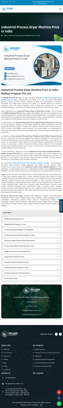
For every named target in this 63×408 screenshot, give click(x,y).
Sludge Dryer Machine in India (14, 257)
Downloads (7, 356)
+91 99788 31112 (41, 3)
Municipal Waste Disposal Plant (45, 363)
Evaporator (38, 356)
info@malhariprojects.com (31, 310)
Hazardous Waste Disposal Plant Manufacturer (19, 240)
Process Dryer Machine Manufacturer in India (19, 246)
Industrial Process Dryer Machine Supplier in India (31, 163)
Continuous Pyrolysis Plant (43, 366)
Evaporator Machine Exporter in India (16, 262)
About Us (6, 349)
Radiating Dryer (40, 349)
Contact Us (7, 369)
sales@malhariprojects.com (44, 1)
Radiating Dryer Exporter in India (15, 224)
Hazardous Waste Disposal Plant (45, 359)
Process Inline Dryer (10, 278)
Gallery (6, 359)
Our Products (8, 352)
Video (5, 366)
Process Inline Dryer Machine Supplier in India (19, 235)
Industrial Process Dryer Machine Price (17, 251)
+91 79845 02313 (31, 306)
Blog (5, 35)
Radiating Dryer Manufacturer (14, 219)
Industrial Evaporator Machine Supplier (17, 273)
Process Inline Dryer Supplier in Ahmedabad (18, 230)
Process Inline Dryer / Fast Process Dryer (47, 352)
